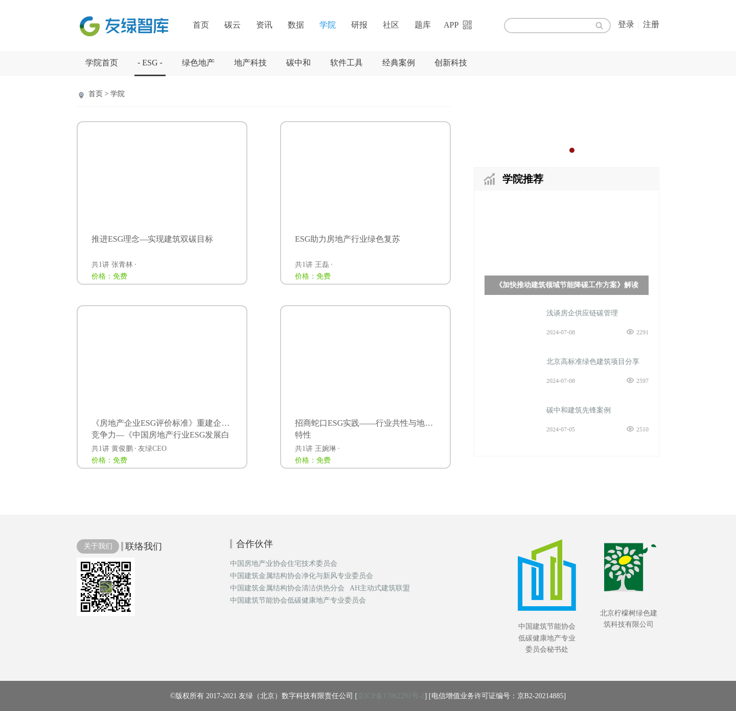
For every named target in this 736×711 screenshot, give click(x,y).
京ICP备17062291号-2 (390, 696)
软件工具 (346, 62)
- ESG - (150, 62)
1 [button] (561, 150)
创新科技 (450, 62)
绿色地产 (198, 62)
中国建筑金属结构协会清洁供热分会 (287, 588)
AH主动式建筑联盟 (380, 588)
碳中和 (298, 62)
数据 (296, 24)
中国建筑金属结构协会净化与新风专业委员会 (301, 576)
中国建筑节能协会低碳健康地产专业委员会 (298, 600)
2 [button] (571, 150)
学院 (327, 24)
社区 (391, 24)
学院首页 (101, 62)
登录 (626, 24)
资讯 (264, 24)
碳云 (232, 24)
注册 (651, 24)
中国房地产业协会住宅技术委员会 (283, 563)
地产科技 (250, 62)
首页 (201, 24)
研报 (359, 24)
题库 (423, 24)
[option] (566, 120)
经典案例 (398, 62)
